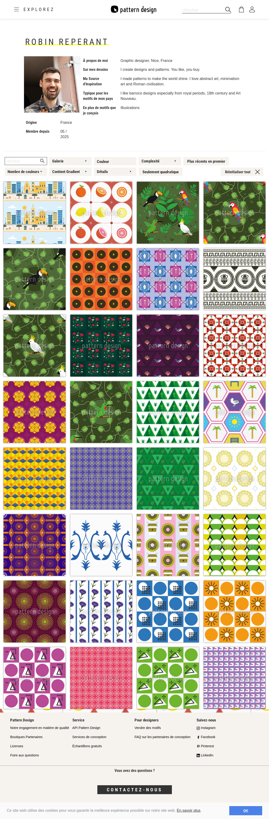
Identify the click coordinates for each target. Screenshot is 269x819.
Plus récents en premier (206, 161)
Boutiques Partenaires (26, 737)
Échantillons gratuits (87, 746)
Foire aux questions (24, 755)
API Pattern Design (86, 728)
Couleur (103, 161)
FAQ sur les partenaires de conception (162, 737)
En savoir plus (189, 810)
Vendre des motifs (147, 728)
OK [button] (245, 810)
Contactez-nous (134, 790)
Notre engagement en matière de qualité (39, 728)
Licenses (16, 746)
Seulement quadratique (160, 172)
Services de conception (89, 737)
